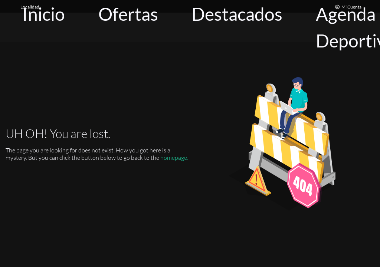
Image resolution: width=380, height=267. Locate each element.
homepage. (174, 157)
